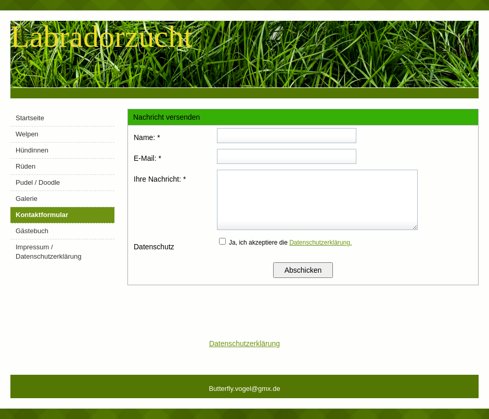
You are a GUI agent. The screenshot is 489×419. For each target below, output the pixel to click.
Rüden (25, 166)
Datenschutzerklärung (244, 343)
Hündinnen (32, 150)
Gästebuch (32, 231)
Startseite (30, 118)
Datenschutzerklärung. (320, 242)
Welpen (27, 134)
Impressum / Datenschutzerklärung (48, 251)
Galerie (26, 198)
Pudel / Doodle (38, 182)
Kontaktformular (42, 215)
